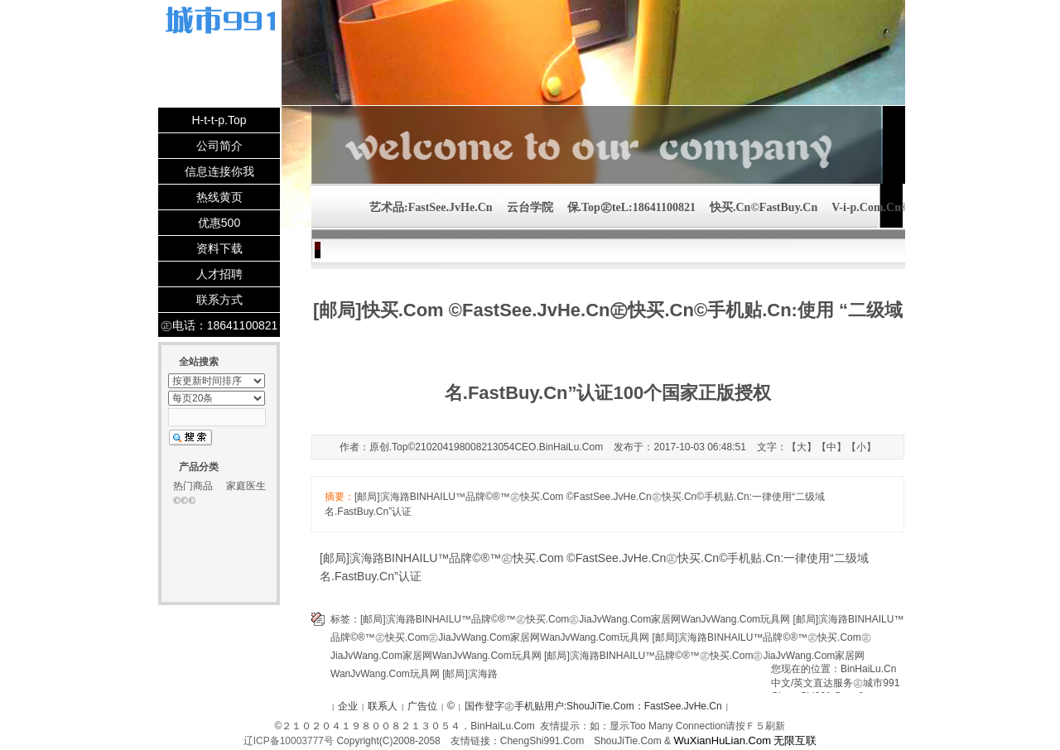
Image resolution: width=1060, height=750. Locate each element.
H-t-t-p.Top (218, 120)
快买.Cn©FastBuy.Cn (763, 207)
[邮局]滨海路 (470, 674)
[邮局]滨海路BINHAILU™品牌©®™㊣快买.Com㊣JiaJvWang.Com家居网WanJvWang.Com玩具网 (575, 619)
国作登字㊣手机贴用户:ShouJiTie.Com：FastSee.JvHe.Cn (593, 706)
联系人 (383, 706)
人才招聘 (219, 274)
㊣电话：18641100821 (219, 325)
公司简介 (219, 145)
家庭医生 (246, 486)
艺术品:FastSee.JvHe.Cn (431, 207)
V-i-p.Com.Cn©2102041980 (899, 207)
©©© (184, 501)
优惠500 (219, 222)
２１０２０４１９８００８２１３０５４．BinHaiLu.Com (408, 726)
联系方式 (219, 299)
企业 (348, 706)
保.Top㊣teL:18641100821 (631, 207)
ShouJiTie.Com (628, 741)
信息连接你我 (219, 171)
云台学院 (530, 207)
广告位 (422, 706)
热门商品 (193, 486)
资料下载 (219, 248)
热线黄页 (219, 197)
